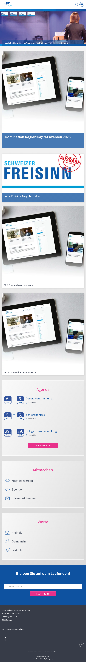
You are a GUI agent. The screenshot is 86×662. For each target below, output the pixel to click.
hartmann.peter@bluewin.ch (13, 629)
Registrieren (43, 594)
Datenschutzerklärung (34, 652)
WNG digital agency (46, 659)
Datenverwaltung (51, 652)
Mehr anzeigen (43, 445)
